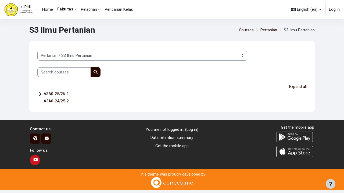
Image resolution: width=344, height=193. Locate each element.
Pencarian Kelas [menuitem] (119, 9)
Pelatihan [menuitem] (89, 9)
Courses (246, 30)
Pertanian (268, 30)
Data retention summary (171, 137)
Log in (334, 9)
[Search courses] (64, 72)
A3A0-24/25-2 (56, 101)
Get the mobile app (172, 146)
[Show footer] (330, 184)
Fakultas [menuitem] (65, 9)
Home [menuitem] (47, 9)
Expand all (298, 86)
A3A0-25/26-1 (56, 94)
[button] (305, 9)
